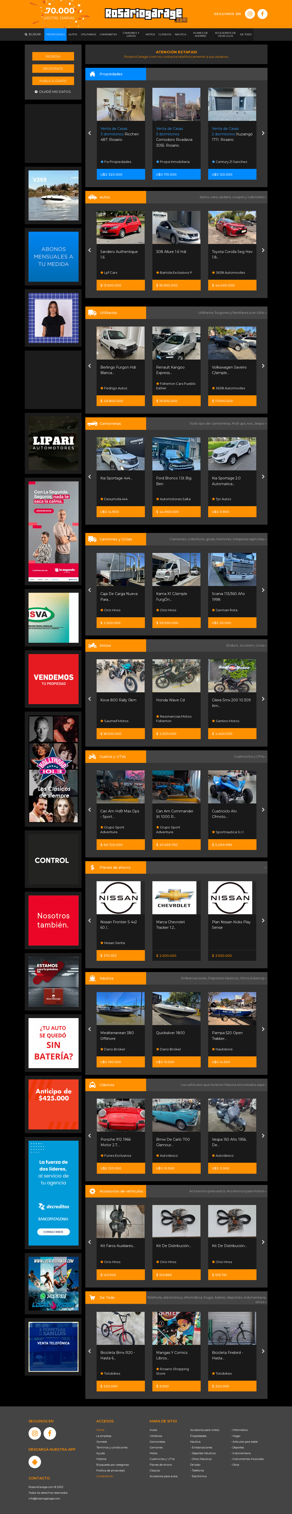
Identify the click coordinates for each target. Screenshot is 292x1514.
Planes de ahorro (161, 1464)
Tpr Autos (221, 499)
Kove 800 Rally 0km (118, 700)
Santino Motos (225, 721)
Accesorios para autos (164, 1476)
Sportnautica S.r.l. (228, 832)
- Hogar (235, 1436)
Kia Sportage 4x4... (116, 478)
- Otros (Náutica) (201, 1459)
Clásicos (155, 1470)
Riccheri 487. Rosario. (120, 134)
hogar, (209, 1297)
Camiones (156, 1447)
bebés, (221, 1297)
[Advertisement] (54, 133)
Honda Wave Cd (170, 700)
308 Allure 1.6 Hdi (171, 251)
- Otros (235, 1464)
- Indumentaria (241, 1453)
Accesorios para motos (245, 1191)
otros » (260, 1302)
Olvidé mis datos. (53, 91)
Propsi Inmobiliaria (173, 162)
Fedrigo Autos (113, 388)
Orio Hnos (110, 610)
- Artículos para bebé (244, 1441)
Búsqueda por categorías (112, 1464)
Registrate (53, 69)
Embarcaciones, (194, 978)
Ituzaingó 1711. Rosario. (232, 134)
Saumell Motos (114, 721)
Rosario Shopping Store (172, 1371)
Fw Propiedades (116, 162)
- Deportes (237, 1447)
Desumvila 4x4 (114, 499)
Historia (101, 1459)
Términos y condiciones (112, 1447)
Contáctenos (104, 1476)
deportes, (235, 1297)
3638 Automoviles (228, 272)
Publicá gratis (53, 81)
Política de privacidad (110, 1470)
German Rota (224, 610)
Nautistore (222, 1049)
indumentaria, (255, 1297)
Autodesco (167, 1155)
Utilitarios (156, 1436)
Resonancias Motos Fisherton (173, 718)
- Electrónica (198, 1476)
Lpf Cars (108, 272)
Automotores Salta (173, 499)
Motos (153, 1453)
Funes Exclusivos (116, 1155)
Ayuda (100, 1453)
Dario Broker (112, 1049)
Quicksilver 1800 (170, 1033)
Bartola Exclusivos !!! (174, 272)
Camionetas (157, 1441)
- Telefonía (197, 1470)
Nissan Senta (112, 943)
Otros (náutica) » (253, 978)
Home (100, 1430)
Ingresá (53, 56)
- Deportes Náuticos (203, 1453)
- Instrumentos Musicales (247, 1459)
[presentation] (89, 133)
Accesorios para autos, (208, 1191)
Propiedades (198, 1436)
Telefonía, (155, 1297)
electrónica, (173, 1297)
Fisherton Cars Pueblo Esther (176, 386)
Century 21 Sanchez (229, 162)
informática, (194, 1297)
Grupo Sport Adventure (112, 829)
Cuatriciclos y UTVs (162, 1459)
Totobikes (110, 1373)
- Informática (239, 1430)
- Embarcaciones (201, 1447)
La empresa (103, 1436)
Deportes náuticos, (224, 978)
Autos (153, 1430)
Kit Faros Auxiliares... (117, 1246)
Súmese (101, 1441)
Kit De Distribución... (173, 1246)
